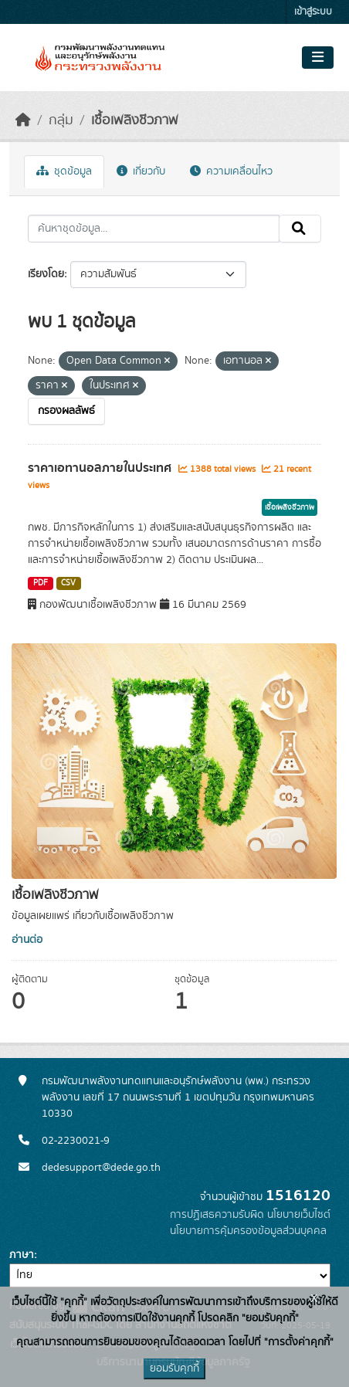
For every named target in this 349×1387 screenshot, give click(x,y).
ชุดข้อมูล (64, 171)
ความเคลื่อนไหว (231, 171)
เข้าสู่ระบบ (313, 12)
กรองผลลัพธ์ (66, 411)
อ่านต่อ (27, 940)
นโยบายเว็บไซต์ (298, 1215)
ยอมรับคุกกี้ (174, 1368)
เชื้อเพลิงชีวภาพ (134, 120)
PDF (40, 583)
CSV (68, 583)
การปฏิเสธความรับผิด (217, 1215)
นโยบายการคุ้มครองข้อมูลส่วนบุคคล (248, 1231)
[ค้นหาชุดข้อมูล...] (154, 228)
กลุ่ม (61, 120)
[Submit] (300, 228)
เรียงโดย (46, 274)
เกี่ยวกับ (141, 171)
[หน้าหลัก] (23, 120)
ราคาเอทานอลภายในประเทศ (101, 468)
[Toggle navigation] (318, 58)
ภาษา (21, 1255)
